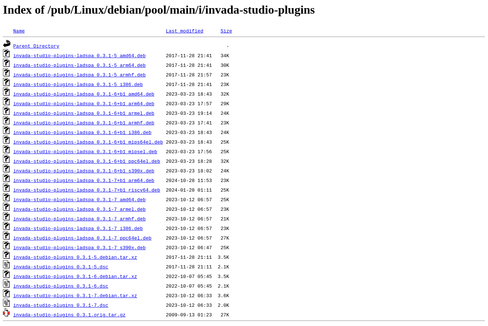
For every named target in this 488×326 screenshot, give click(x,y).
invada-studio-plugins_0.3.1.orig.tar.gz (69, 314)
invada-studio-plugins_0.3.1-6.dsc (60, 285)
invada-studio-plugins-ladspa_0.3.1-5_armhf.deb (79, 74)
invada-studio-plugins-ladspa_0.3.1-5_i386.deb (78, 84)
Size (226, 30)
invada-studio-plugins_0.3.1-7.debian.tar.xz (75, 295)
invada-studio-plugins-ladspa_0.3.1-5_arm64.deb (79, 65)
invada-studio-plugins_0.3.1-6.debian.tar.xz (75, 276)
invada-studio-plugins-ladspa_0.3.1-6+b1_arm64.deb (83, 103)
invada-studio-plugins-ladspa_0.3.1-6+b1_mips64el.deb (88, 141)
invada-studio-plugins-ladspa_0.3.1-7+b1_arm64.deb (83, 180)
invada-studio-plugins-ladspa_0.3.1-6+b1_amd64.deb (83, 93)
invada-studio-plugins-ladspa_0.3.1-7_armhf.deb (79, 218)
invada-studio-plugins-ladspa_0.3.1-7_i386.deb (78, 228)
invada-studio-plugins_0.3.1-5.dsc (60, 266)
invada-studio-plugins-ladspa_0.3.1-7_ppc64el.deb (82, 237)
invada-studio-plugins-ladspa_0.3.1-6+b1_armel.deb (83, 113)
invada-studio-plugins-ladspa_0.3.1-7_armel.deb (79, 209)
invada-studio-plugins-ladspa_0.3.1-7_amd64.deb (79, 199)
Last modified (184, 30)
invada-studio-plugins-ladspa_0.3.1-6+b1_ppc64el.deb (86, 161)
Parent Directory (36, 45)
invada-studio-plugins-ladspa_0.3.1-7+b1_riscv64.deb (86, 189)
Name (19, 30)
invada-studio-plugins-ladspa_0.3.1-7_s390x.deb (79, 247)
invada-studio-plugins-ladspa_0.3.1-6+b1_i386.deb (82, 132)
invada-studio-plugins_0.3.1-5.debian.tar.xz (75, 257)
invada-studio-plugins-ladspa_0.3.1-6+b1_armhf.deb (83, 122)
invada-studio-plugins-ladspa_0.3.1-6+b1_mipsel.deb (85, 151)
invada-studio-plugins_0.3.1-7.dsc (60, 305)
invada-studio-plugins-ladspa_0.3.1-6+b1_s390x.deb (83, 170)
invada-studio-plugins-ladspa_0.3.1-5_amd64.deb (79, 55)
